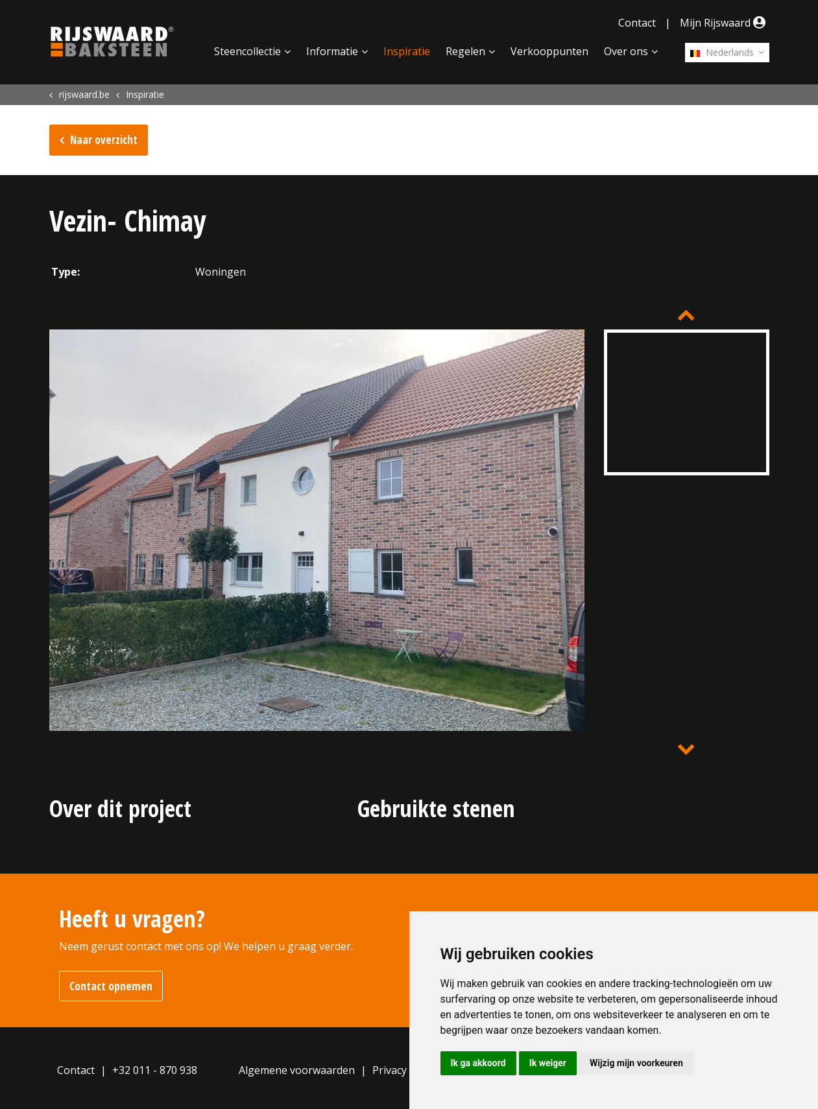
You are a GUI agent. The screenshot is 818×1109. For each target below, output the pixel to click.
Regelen (465, 51)
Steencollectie (247, 51)
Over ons (626, 51)
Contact (637, 23)
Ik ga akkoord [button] (478, 1063)
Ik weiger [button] (547, 1063)
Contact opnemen (110, 986)
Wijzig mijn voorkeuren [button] (636, 1063)
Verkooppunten (549, 51)
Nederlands (722, 52)
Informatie (332, 51)
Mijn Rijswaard (724, 23)
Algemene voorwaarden (297, 1070)
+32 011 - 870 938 (154, 1070)
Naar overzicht (104, 139)
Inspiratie (406, 51)
